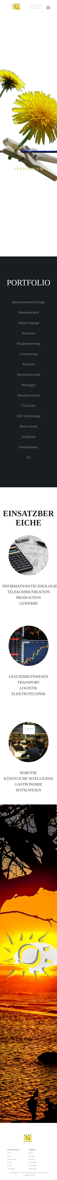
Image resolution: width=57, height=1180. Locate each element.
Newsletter (33, 1165)
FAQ (9, 1156)
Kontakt (32, 1159)
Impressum (33, 1169)
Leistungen (33, 1162)
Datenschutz (12, 1159)
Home (31, 1153)
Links (9, 1165)
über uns (32, 1156)
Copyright (11, 1169)
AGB (9, 1153)
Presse (9, 1162)
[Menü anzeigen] (48, 7)
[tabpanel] (36, 6)
